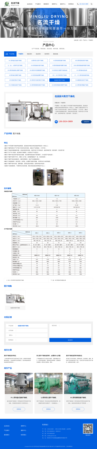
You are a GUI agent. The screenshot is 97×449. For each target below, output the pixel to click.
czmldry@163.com (51, 435)
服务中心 (63, 4)
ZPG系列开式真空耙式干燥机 (37, 80)
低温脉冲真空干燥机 (59, 80)
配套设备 (55, 54)
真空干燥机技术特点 (10, 355)
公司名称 (11, 330)
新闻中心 (54, 4)
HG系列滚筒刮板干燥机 (59, 60)
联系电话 (11, 340)
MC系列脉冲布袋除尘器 (60, 280)
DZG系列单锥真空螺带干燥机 (59, 85)
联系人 (11, 335)
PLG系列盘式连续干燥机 (15, 60)
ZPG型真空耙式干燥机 (15, 80)
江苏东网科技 (69, 446)
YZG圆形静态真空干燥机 (81, 80)
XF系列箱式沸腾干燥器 (15, 75)
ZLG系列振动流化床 (81, 70)
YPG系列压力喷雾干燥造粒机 (59, 70)
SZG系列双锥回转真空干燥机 (37, 85)
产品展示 (38, 4)
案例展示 (46, 4)
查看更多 (19, 409)
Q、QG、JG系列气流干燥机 (15, 65)
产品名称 (11, 325)
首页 (80, 40)
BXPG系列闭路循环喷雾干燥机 (82, 65)
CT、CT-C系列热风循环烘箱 (81, 75)
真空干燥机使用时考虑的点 (74, 355)
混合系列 (38, 54)
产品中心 (85, 40)
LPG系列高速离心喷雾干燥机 (15, 70)
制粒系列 (29, 54)
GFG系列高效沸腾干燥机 (37, 75)
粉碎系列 (47, 54)
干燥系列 (90, 40)
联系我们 (71, 4)
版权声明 (59, 446)
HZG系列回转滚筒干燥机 (81, 60)
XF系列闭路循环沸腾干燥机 (59, 65)
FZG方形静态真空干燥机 (15, 85)
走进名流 (29, 4)
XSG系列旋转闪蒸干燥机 (37, 65)
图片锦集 (17, 133)
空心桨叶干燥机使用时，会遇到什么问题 (48, 355)
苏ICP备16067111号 (52, 446)
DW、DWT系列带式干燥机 (59, 75)
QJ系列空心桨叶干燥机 (37, 60)
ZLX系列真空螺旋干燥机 (81, 85)
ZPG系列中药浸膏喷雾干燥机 (37, 70)
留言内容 (54, 325)
